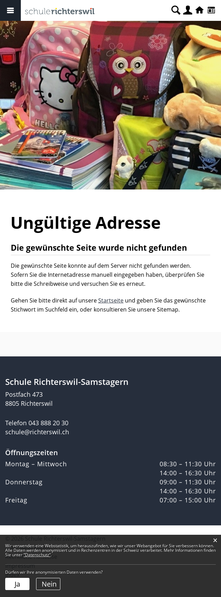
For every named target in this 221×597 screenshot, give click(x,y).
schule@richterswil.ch (37, 432)
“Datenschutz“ (37, 555)
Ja (17, 584)
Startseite (111, 300)
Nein (49, 584)
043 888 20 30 (48, 423)
